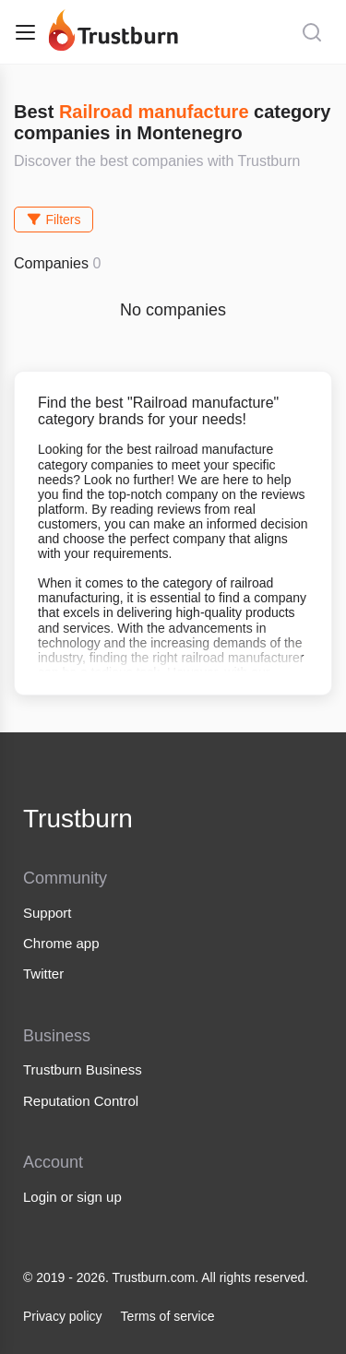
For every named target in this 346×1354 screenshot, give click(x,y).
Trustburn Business (82, 1069)
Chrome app (61, 943)
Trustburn (78, 818)
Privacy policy (62, 1316)
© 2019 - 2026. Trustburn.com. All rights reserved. (165, 1277)
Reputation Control (80, 1101)
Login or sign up (72, 1197)
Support (47, 912)
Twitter (43, 973)
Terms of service (168, 1316)
